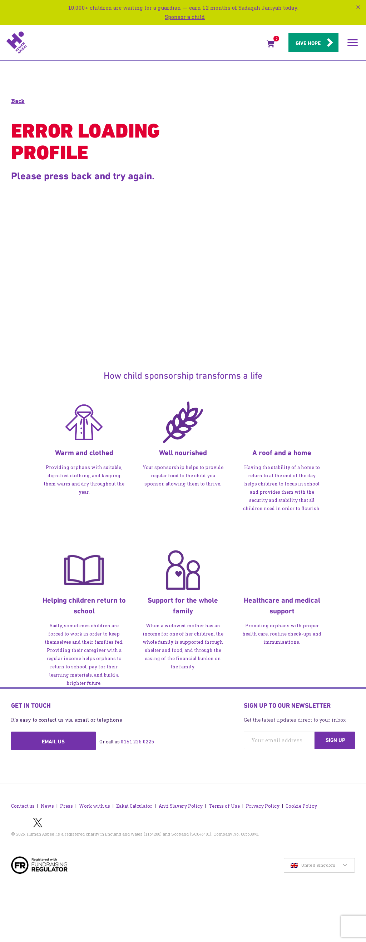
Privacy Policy (263, 806)
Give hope (308, 43)
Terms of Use (224, 806)
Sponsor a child (185, 17)
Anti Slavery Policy (180, 806)
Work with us (94, 806)
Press (66, 806)
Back (18, 101)
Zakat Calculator (134, 806)
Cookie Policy (301, 806)
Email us (53, 741)
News (47, 806)
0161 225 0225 (137, 742)
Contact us (23, 806)
